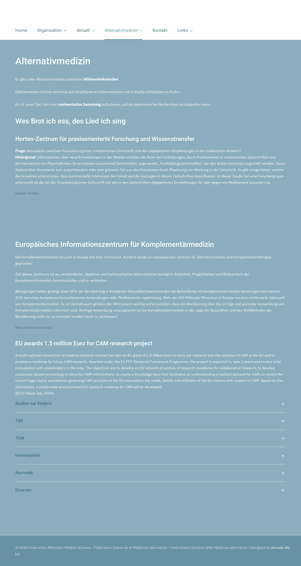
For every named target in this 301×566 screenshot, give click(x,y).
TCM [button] (19, 438)
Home (21, 30)
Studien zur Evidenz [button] (33, 404)
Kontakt (160, 30)
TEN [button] (19, 421)
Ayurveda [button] (24, 473)
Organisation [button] (51, 30)
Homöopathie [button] (27, 455)
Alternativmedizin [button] (124, 30)
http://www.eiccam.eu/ (33, 327)
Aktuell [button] (85, 30)
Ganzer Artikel (26, 193)
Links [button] (185, 30)
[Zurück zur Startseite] (71, 13)
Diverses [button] (23, 490)
